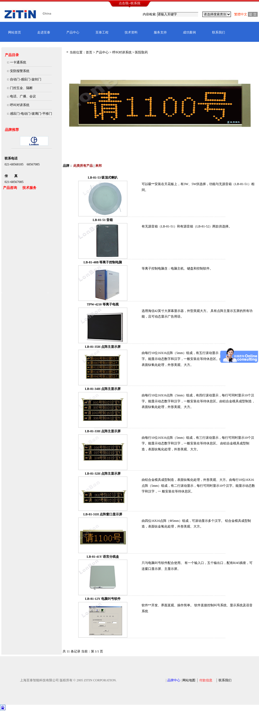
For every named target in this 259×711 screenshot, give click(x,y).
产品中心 (72, 32)
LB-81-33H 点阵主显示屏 (103, 431)
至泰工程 (102, 32)
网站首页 (14, 32)
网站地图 (188, 680)
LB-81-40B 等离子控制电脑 (102, 262)
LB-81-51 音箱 (103, 220)
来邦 (98, 166)
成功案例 (189, 32)
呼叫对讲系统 (122, 52)
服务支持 (160, 32)
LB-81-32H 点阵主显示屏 (103, 473)
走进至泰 (43, 32)
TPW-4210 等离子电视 (103, 304)
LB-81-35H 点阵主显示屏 (103, 347)
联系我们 (218, 32)
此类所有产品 (83, 166)
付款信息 (205, 680)
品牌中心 (173, 680)
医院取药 (141, 52)
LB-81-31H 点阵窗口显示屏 (102, 514)
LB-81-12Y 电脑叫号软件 (102, 599)
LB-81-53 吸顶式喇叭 (103, 177)
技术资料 (131, 32)
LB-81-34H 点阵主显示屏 (103, 389)
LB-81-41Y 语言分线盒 (103, 557)
